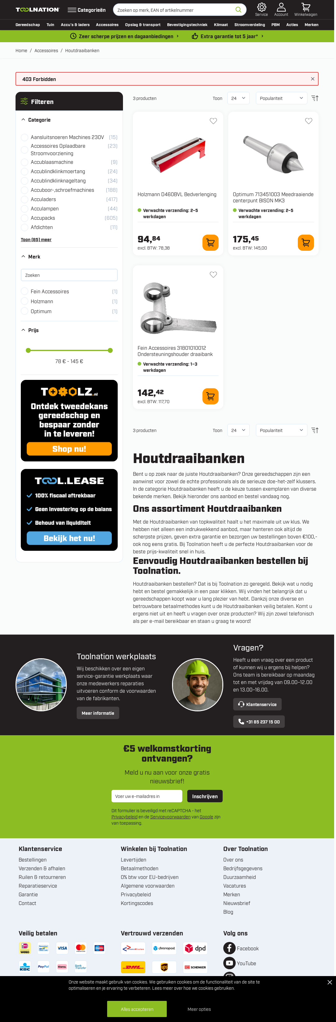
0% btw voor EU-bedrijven (150, 877)
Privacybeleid (124, 816)
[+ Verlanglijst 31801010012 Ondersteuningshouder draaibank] (213, 275)
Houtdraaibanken (82, 50)
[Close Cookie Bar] (330, 982)
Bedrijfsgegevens (242, 868)
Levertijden (133, 859)
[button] (69, 101)
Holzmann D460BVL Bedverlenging (177, 194)
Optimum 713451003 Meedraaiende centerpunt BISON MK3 (273, 197)
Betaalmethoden (139, 868)
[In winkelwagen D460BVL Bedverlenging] (210, 243)
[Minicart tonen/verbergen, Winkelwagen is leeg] (306, 9)
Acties (292, 24)
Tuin (50, 24)
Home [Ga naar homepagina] (21, 50)
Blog (228, 911)
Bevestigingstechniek (187, 24)
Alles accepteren (137, 1008)
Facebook (248, 948)
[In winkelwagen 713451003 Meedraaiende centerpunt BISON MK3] (306, 243)
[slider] (28, 350)
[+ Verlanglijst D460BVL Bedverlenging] (213, 121)
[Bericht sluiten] (313, 79)
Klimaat (221, 24)
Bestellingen (33, 859)
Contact (27, 903)
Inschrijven (205, 796)
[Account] (281, 9)
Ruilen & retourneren (42, 877)
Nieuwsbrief (236, 903)
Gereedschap (28, 24)
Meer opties (199, 1008)
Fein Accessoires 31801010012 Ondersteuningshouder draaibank (175, 350)
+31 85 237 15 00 (259, 721)
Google (206, 816)
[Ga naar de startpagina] (38, 9)
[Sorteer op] (281, 98)
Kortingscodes (137, 903)
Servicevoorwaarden (170, 816)
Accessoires (107, 24)
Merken (312, 24)
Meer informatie (98, 712)
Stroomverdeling (249, 24)
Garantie (28, 894)
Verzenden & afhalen (42, 868)
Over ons (233, 859)
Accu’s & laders (75, 24)
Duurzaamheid (239, 877)
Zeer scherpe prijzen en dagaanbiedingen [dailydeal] (126, 36)
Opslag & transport (143, 24)
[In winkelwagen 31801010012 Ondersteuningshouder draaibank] (210, 396)
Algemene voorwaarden (148, 885)
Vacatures (234, 885)
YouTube (246, 963)
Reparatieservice (38, 885)
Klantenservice (257, 704)
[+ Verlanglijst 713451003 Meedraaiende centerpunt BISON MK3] (308, 121)
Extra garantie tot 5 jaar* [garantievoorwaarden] (229, 36)
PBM (275, 24)
